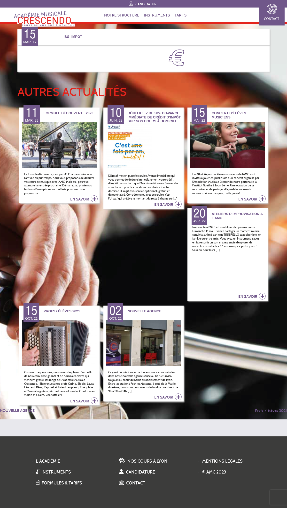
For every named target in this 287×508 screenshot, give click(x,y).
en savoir (84, 198)
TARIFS (180, 15)
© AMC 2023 (214, 472)
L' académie (48, 461)
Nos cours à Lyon (143, 461)
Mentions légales (222, 461)
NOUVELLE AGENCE (17, 410)
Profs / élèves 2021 (271, 410)
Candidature (143, 3)
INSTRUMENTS (157, 15)
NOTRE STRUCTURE (121, 15)
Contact (271, 12)
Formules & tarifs (59, 483)
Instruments (53, 472)
